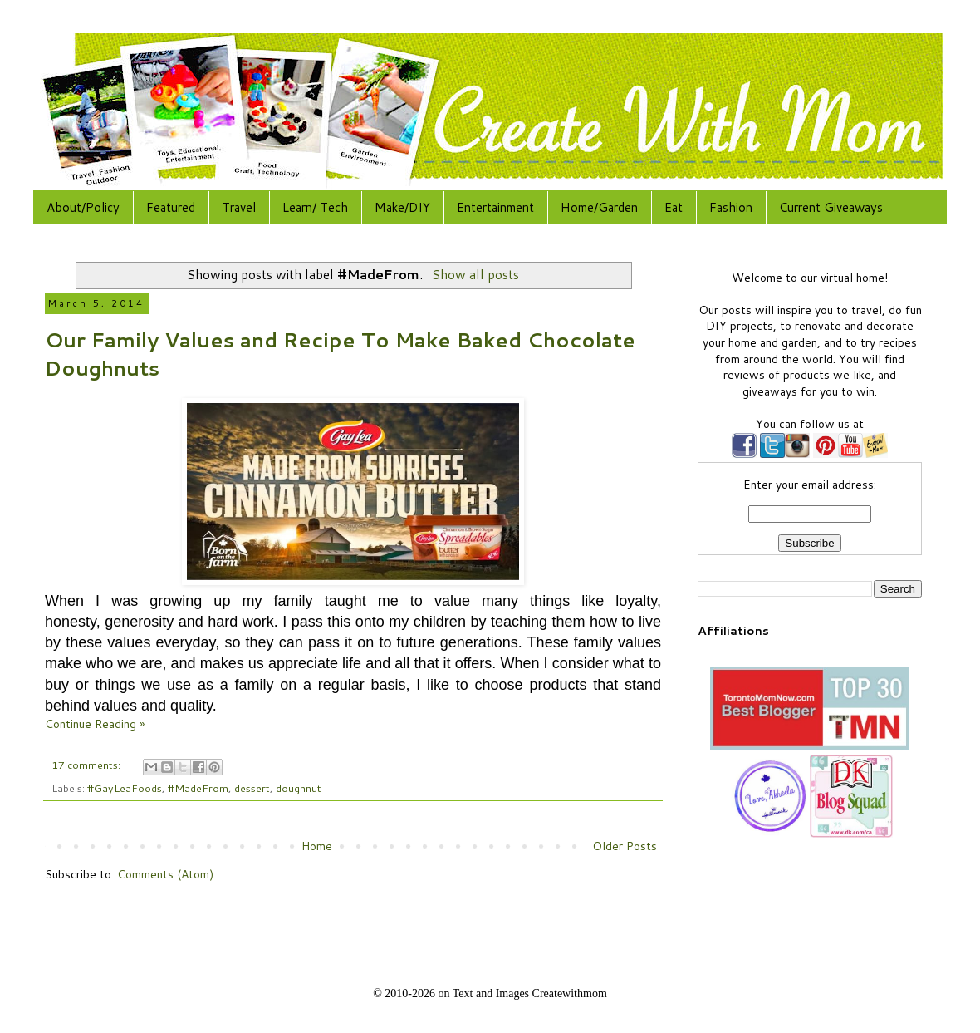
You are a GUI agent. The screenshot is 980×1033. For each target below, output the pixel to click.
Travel (239, 207)
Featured (170, 207)
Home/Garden (599, 207)
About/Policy (83, 207)
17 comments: (87, 764)
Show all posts (475, 274)
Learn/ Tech (315, 207)
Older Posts (624, 846)
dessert (252, 787)
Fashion (730, 207)
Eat (673, 207)
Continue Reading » (95, 724)
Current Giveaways (831, 207)
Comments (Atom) (165, 874)
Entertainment (495, 207)
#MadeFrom (198, 787)
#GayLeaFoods (124, 787)
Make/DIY (402, 207)
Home (316, 846)
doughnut (298, 787)
